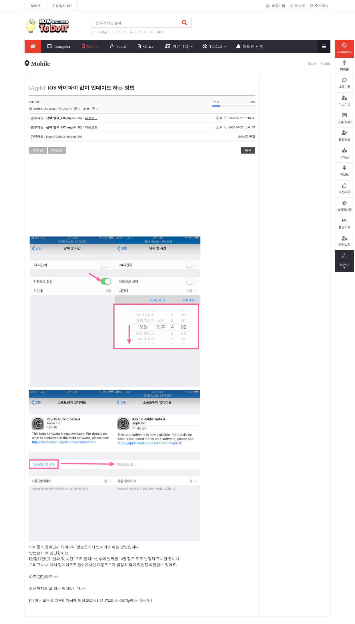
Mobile (90, 46)
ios (132, 32)
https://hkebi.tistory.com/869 (64, 136)
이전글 (38, 150)
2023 (160, 32)
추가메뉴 (319, 6)
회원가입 (275, 6)
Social (118, 46)
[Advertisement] (142, 196)
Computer (59, 46)
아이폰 (102, 32)
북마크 (36, 6)
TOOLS (212, 46)
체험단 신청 (250, 46)
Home (312, 63)
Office (145, 46)
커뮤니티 (177, 46)
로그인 (297, 6)
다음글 (57, 150)
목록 (248, 150)
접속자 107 (62, 6)
